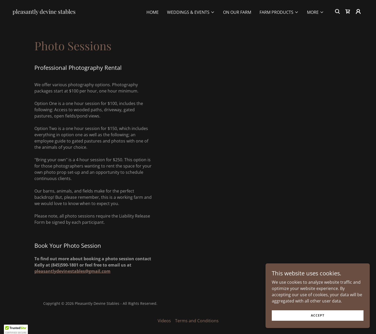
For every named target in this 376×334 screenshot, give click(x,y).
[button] (191, 12)
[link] (44, 12)
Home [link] (152, 12)
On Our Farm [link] (237, 12)
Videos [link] (164, 321)
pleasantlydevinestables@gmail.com (72, 271)
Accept (317, 315)
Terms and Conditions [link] (197, 321)
